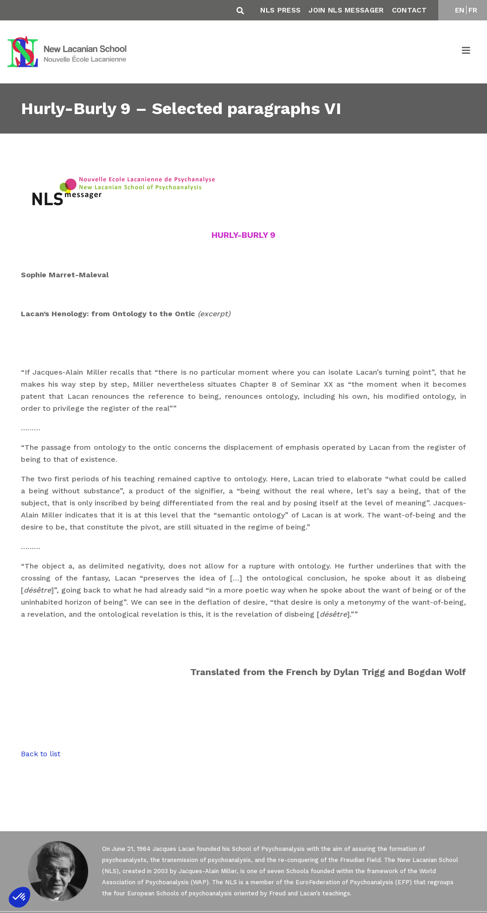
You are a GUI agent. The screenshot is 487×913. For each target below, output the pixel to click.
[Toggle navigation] (467, 52)
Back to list (40, 753)
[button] (19, 897)
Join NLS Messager (346, 10)
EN (460, 10)
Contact (409, 10)
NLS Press (280, 10)
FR (473, 10)
